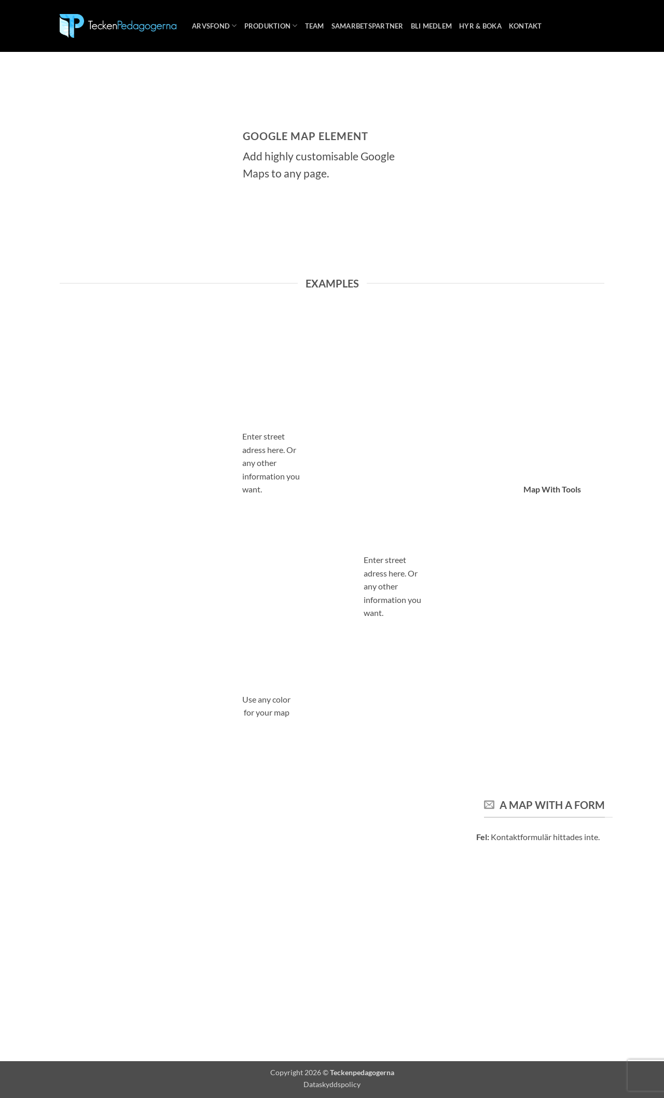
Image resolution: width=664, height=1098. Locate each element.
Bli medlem (431, 26)
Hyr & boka (480, 26)
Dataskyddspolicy (332, 1084)
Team (314, 26)
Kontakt (525, 26)
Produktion (271, 26)
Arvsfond (214, 26)
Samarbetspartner (367, 26)
